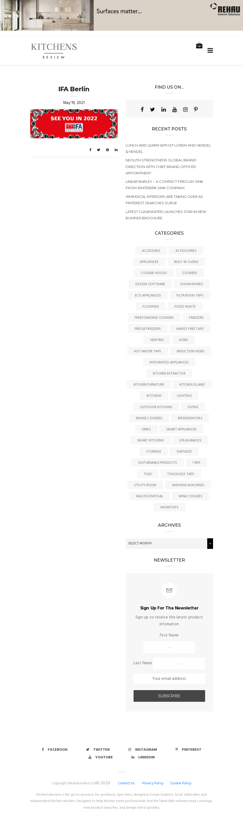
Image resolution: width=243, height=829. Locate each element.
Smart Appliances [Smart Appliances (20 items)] (181, 429)
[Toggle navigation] (209, 50)
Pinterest (188, 750)
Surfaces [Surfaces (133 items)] (184, 451)
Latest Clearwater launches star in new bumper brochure (166, 214)
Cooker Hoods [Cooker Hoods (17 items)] (154, 273)
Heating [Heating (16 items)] (157, 340)
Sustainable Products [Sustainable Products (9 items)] (157, 463)
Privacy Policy (153, 783)
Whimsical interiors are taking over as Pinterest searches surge (164, 199)
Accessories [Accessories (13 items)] (185, 251)
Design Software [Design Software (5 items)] (150, 284)
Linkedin (143, 757)
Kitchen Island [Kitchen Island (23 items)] (192, 385)
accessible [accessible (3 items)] (151, 251)
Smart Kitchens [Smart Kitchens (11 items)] (150, 440)
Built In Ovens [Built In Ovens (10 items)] (186, 262)
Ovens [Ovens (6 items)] (193, 407)
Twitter (98, 750)
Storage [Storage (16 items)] (153, 451)
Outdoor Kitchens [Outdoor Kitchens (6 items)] (156, 407)
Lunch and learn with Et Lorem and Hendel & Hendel (168, 148)
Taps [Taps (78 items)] (196, 463)
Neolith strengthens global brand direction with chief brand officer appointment (161, 166)
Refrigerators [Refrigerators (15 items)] (190, 418)
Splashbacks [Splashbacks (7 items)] (190, 440)
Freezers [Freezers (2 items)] (196, 318)
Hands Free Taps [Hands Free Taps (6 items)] (190, 329)
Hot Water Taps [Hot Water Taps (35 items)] (147, 351)
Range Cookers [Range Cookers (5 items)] (149, 418)
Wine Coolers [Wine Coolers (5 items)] (190, 496)
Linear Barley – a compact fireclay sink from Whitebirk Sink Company (164, 184)
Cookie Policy (181, 783)
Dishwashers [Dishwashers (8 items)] (191, 284)
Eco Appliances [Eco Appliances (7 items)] (148, 295)
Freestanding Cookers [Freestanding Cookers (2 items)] (154, 318)
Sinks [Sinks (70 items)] (146, 429)
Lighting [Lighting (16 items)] (184, 396)
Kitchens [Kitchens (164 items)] (154, 396)
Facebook (55, 750)
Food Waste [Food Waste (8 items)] (185, 306)
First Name (169, 635)
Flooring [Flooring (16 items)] (151, 306)
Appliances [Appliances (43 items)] (149, 262)
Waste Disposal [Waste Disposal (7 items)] (149, 496)
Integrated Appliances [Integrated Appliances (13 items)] (169, 362)
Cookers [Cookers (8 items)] (189, 273)
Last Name (143, 663)
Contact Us (126, 783)
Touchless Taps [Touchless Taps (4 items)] (180, 474)
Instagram (142, 750)
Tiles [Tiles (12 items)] (148, 474)
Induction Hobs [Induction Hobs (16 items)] (191, 351)
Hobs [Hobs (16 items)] (183, 340)
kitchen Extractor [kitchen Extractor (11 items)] (169, 373)
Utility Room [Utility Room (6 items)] (145, 485)
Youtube (101, 757)
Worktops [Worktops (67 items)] (169, 507)
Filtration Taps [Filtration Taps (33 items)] (189, 295)
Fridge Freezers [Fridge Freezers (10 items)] (148, 329)
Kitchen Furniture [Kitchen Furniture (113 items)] (149, 385)
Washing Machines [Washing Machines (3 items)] (188, 485)
